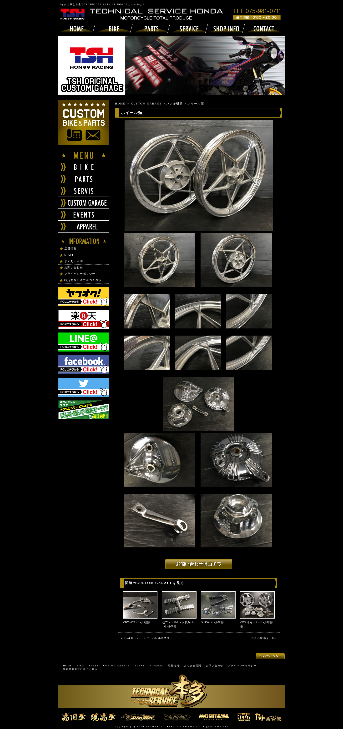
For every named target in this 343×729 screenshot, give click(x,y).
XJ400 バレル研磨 (212, 622)
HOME (120, 103)
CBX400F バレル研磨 (136, 622)
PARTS (94, 665)
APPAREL (156, 665)
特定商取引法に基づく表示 (82, 280)
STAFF (69, 255)
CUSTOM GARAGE (146, 103)
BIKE (80, 665)
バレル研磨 (174, 103)
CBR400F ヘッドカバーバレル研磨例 (146, 638)
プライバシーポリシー (79, 273)
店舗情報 (70, 248)
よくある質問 (73, 261)
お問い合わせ (73, 267)
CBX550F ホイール (263, 638)
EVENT (140, 665)
